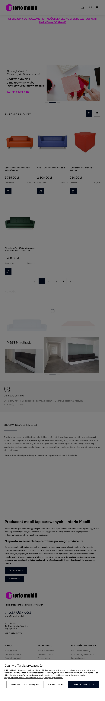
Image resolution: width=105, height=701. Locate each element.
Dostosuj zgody (56, 685)
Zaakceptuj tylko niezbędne (25, 685)
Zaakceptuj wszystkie (83, 685)
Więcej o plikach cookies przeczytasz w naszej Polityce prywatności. (33, 678)
